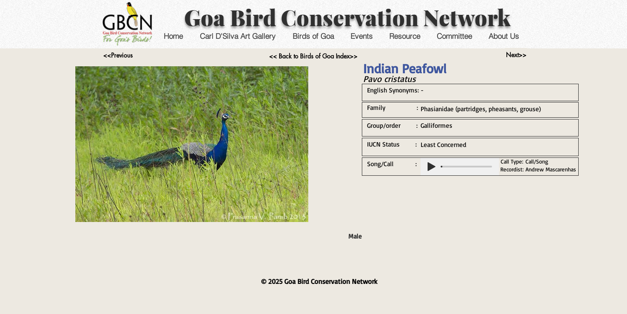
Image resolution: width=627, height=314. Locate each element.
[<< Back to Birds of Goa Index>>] (313, 56)
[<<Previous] (117, 55)
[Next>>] (516, 55)
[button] (361, 36)
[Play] (431, 166)
